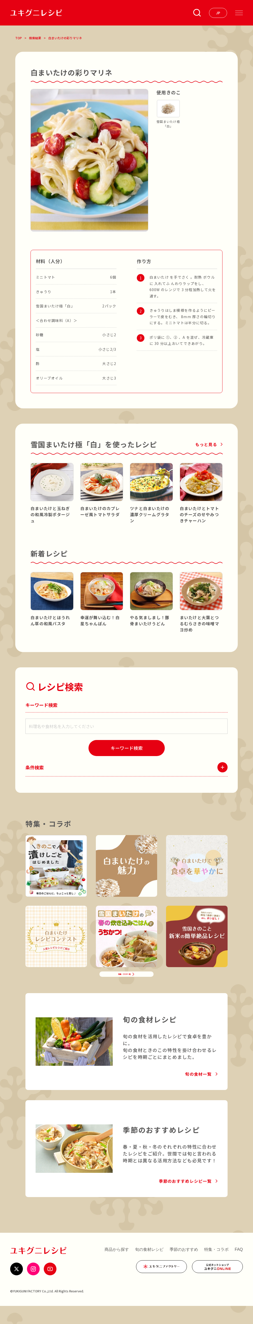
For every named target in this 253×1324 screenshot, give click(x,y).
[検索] (126, 748)
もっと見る (206, 444)
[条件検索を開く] (197, 13)
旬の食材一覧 (198, 1092)
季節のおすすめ (184, 1267)
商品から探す (117, 1267)
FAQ (239, 1267)
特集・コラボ (216, 1267)
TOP (18, 38)
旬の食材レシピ (149, 1267)
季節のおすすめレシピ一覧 (185, 1199)
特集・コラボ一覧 (123, 987)
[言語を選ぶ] (218, 13)
